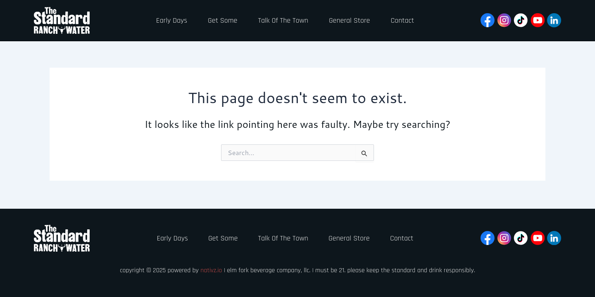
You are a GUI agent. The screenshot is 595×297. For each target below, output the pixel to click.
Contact (401, 20)
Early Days (170, 20)
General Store (348, 20)
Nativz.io (211, 270)
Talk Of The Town (282, 20)
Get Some (221, 20)
